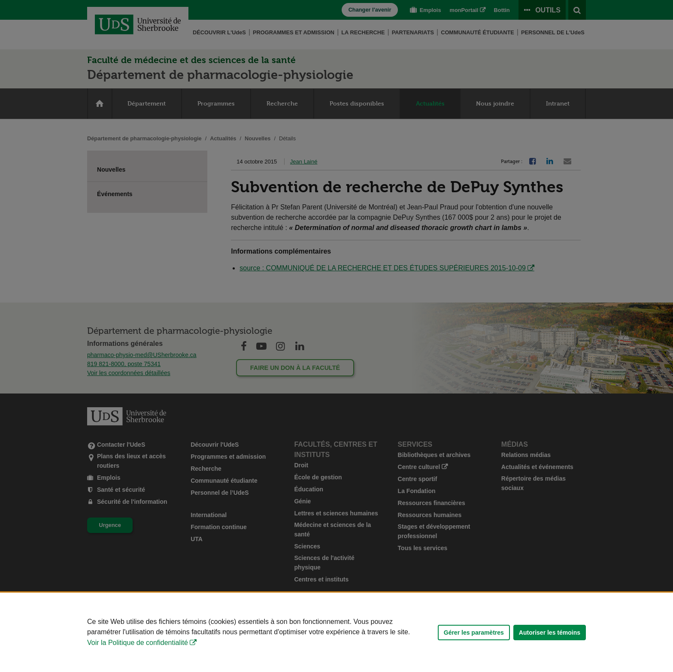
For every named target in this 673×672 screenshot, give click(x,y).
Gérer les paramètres (474, 632)
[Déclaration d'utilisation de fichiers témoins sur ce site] (336, 632)
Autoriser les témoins (549, 632)
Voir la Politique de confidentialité (137, 642)
